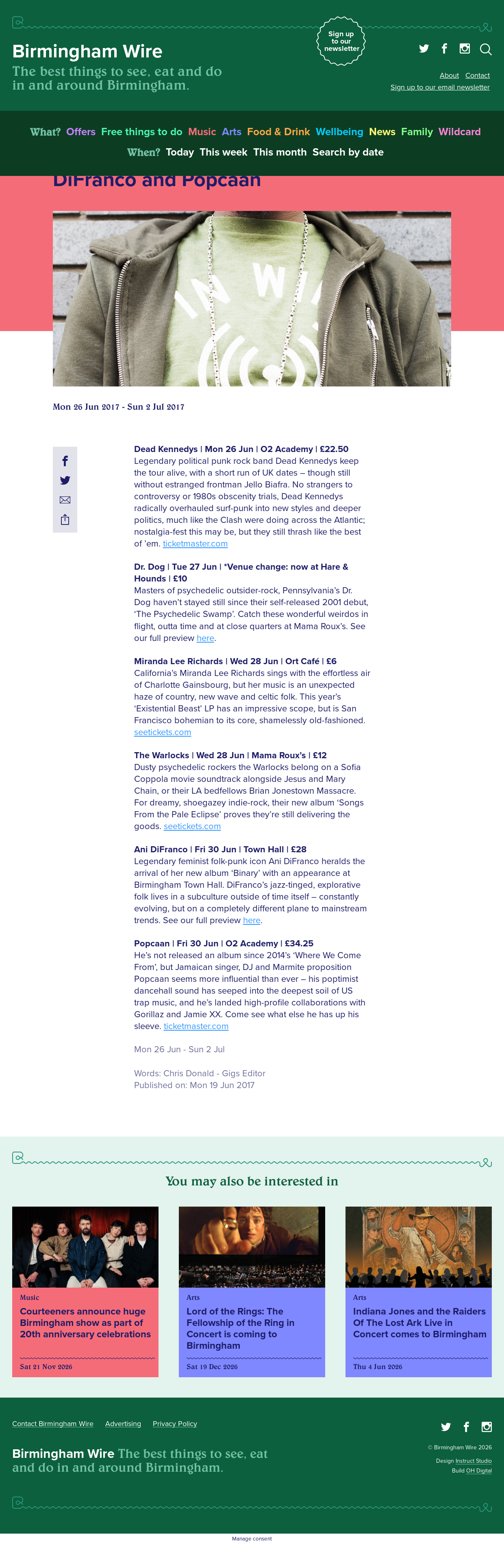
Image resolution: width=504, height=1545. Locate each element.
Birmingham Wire (87, 51)
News (382, 131)
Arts (231, 131)
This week (224, 152)
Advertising (123, 1423)
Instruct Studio (474, 1460)
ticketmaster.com (195, 543)
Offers (81, 131)
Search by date (348, 152)
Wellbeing (339, 131)
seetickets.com (162, 732)
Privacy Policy (175, 1423)
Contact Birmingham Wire (52, 1423)
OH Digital (479, 1470)
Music (202, 131)
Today (180, 152)
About (449, 75)
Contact (477, 75)
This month (280, 152)
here (205, 638)
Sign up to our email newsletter (440, 87)
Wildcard (460, 131)
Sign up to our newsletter (341, 41)
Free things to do (141, 131)
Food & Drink (278, 131)
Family (417, 131)
